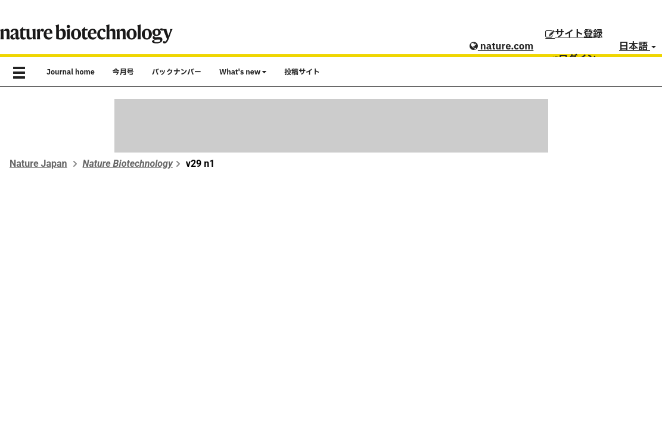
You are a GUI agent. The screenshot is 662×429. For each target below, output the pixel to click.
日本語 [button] (637, 46)
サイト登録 (573, 34)
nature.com (501, 46)
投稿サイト (302, 72)
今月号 (123, 72)
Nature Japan (38, 163)
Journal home (70, 72)
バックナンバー (176, 72)
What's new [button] (242, 72)
